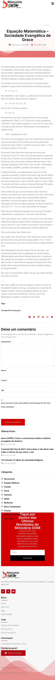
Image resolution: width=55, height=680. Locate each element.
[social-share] (30, 316)
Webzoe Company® (19, 668)
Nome (4, 370)
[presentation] (15, 414)
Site (2, 390)
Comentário (6, 342)
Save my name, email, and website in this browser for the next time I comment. (25, 405)
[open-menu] (52, 4)
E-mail (4, 380)
